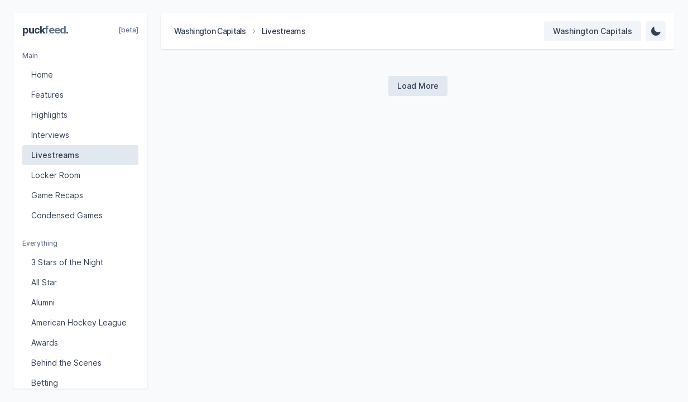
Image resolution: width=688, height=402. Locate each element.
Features (47, 94)
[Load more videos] (418, 86)
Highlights (49, 114)
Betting (44, 382)
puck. (45, 30)
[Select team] (592, 31)
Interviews (50, 135)
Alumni (43, 302)
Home (42, 74)
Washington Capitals (210, 31)
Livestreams (55, 155)
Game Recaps (57, 195)
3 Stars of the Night (67, 262)
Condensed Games (67, 215)
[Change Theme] (656, 31)
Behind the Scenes (66, 362)
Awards (44, 342)
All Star (44, 282)
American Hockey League (79, 322)
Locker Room (55, 175)
